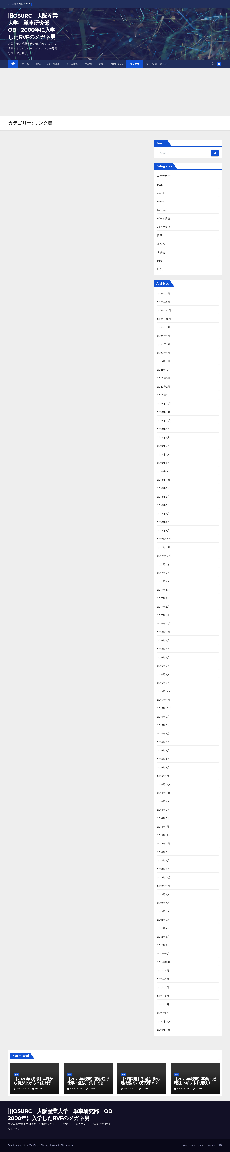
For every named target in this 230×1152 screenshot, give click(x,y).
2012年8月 (163, 894)
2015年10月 (164, 708)
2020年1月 (163, 395)
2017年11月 (163, 547)
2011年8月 (163, 979)
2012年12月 (164, 877)
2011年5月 (163, 1004)
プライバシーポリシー (157, 63)
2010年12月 (164, 1021)
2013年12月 (164, 835)
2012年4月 (163, 928)
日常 (159, 235)
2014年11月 (163, 792)
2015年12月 (164, 691)
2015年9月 (163, 716)
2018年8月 (163, 496)
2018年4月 (163, 522)
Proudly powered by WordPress (24, 1145)
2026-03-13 (23, 1089)
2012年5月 (163, 919)
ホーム (25, 63)
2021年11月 (163, 361)
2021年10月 (164, 369)
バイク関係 (53, 63)
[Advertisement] (115, 92)
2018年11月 (163, 479)
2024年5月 (163, 327)
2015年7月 (163, 733)
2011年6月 (163, 995)
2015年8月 (163, 725)
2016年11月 (163, 632)
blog (160, 184)
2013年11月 (163, 843)
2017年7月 (163, 564)
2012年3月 (163, 936)
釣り (101, 63)
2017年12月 (164, 538)
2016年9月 (163, 640)
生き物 (88, 63)
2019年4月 (163, 462)
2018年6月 (163, 505)
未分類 (161, 243)
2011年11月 (163, 953)
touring (161, 210)
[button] (213, 63)
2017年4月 (163, 589)
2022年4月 (163, 352)
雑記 (38, 63)
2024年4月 (163, 335)
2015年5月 (163, 750)
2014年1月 (163, 826)
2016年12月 (164, 623)
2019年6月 (163, 445)
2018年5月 (163, 513)
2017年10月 (164, 555)
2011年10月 (163, 962)
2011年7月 (163, 987)
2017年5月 (163, 581)
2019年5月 (163, 454)
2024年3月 (163, 344)
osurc (160, 201)
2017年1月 (163, 615)
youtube (116, 63)
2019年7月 (163, 437)
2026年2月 (163, 302)
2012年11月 (163, 885)
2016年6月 (163, 657)
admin (37, 1089)
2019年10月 (164, 420)
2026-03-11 (130, 1089)
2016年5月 (163, 665)
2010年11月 (163, 1029)
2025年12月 (164, 310)
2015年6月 (163, 742)
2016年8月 (163, 648)
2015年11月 (163, 699)
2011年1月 (163, 1012)
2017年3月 (163, 598)
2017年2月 (163, 606)
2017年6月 (163, 572)
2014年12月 (164, 784)
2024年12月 (164, 318)
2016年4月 (163, 674)
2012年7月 (163, 902)
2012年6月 (163, 911)
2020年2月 (163, 386)
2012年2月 (163, 945)
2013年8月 (163, 852)
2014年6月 (163, 809)
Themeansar (67, 1145)
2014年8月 (163, 801)
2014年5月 (163, 818)
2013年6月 (163, 860)
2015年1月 (163, 775)
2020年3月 (163, 378)
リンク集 (134, 63)
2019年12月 (164, 403)
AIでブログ (163, 176)
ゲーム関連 (72, 63)
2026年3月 (163, 293)
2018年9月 (163, 488)
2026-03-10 (183, 1089)
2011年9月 (163, 970)
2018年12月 (164, 471)
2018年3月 (163, 530)
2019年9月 (163, 428)
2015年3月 (163, 767)
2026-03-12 (76, 1089)
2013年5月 (163, 869)
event (160, 193)
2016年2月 (163, 682)
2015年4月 (163, 758)
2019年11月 (163, 412)
